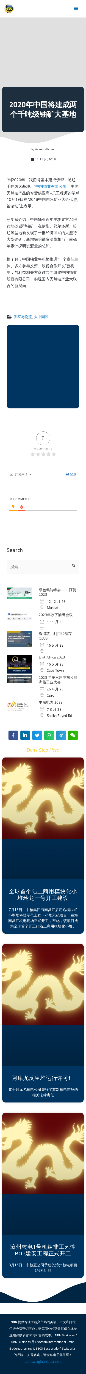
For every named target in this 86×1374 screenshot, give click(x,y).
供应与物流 (23, 317)
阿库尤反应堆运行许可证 (43, 1078)
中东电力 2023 (51, 702)
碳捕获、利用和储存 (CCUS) (55, 636)
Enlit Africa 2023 (52, 657)
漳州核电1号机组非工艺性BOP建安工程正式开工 (43, 1250)
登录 (71, 474)
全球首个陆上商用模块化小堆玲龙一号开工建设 (43, 894)
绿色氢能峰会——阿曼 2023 (57, 592)
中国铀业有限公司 (51, 186)
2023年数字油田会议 (56, 614)
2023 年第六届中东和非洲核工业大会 (58, 679)
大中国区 (41, 317)
